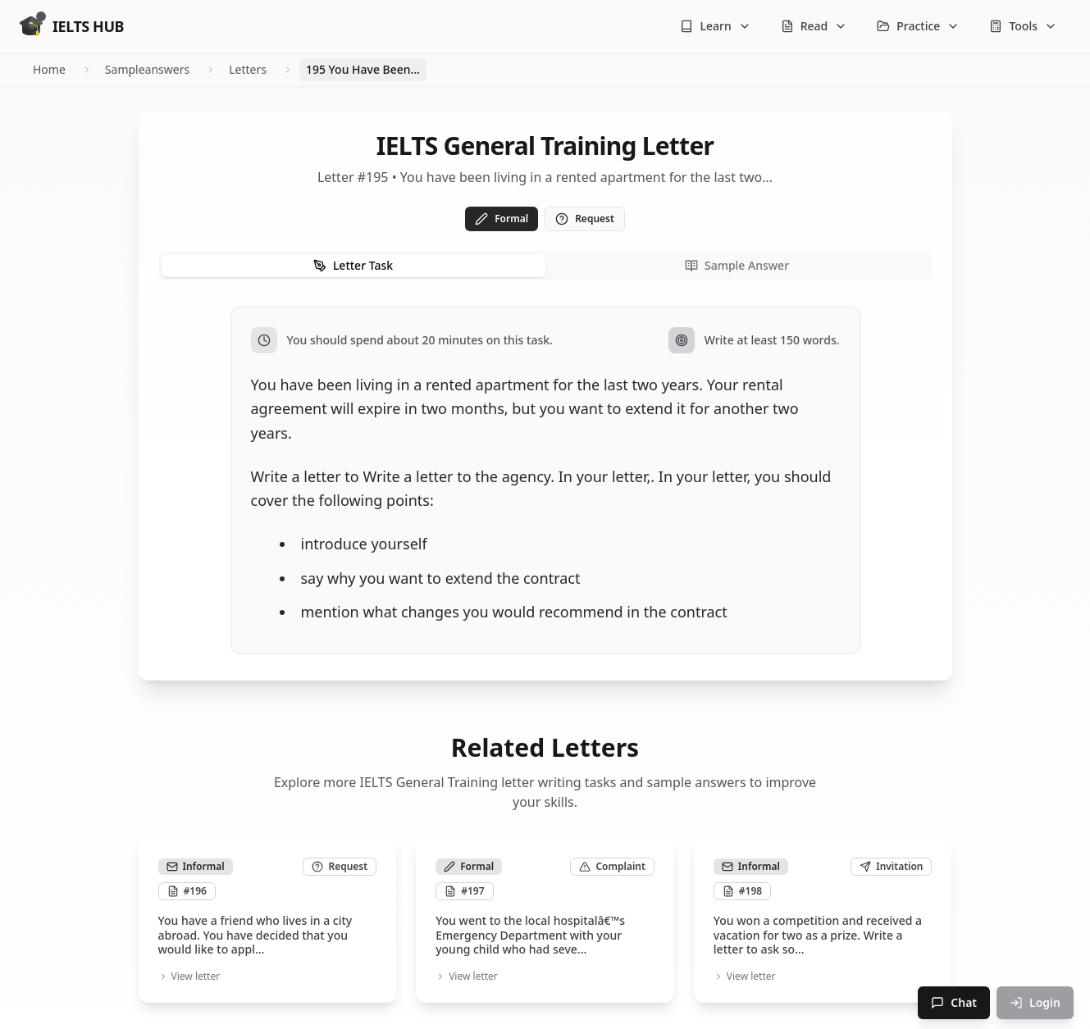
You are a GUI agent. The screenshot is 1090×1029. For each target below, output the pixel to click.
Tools (1023, 26)
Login (1035, 1002)
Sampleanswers (147, 69)
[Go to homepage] (72, 26)
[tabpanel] (545, 480)
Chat (954, 1002)
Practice (918, 26)
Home (49, 69)
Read (814, 26)
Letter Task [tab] (353, 265)
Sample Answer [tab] (737, 265)
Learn (715, 26)
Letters (248, 69)
